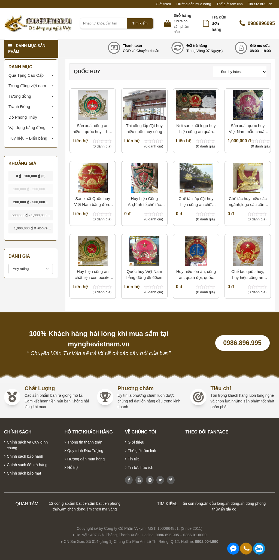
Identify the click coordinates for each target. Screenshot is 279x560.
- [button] (31, 176)
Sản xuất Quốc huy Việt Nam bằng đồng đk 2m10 (92, 202)
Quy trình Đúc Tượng (85, 450)
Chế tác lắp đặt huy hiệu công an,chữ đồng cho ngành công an (196, 202)
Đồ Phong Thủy (22, 117)
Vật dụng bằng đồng (27, 127)
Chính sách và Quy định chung (27, 445)
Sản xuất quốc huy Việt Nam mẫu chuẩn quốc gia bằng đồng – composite (247, 129)
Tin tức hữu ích (260, 4)
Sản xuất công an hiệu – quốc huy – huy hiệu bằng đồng (93, 129)
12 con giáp (59, 503)
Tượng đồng (19, 96)
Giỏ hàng (183, 15)
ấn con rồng (193, 503)
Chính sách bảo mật (24, 473)
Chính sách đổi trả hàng (27, 465)
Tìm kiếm (140, 23)
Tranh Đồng (19, 106)
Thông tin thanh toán (84, 442)
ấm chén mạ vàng (101, 509)
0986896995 (257, 23)
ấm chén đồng (73, 509)
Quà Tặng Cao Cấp (26, 75)
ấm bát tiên (79, 503)
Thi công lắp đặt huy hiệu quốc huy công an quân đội (144, 129)
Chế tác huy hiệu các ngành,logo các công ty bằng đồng (247, 202)
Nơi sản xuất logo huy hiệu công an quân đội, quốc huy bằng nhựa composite (196, 129)
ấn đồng (232, 503)
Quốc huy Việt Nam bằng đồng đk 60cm (144, 274)
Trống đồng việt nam (27, 85)
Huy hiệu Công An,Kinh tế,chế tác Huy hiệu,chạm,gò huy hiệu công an (144, 202)
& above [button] (31, 229)
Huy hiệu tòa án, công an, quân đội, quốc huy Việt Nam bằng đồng (196, 275)
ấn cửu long (214, 503)
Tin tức (134, 459)
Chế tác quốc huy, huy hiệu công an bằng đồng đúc (247, 275)
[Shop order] (239, 71)
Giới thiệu (163, 4)
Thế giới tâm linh (230, 4)
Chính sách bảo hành (25, 456)
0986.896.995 (242, 342)
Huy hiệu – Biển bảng (27, 138)
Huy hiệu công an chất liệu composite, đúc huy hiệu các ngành (93, 275)
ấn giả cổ (228, 509)
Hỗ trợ (72, 467)
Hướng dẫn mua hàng (193, 4)
